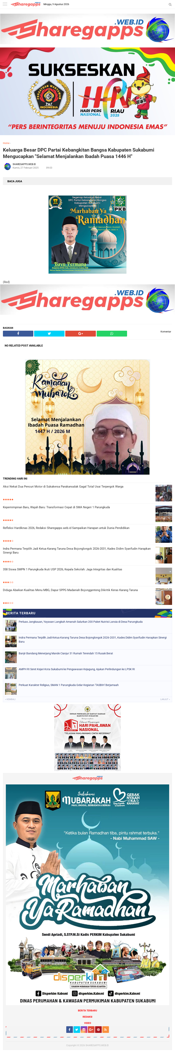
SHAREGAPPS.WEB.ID (97, 1045)
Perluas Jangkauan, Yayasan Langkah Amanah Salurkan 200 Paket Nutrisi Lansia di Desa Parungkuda (81, 621)
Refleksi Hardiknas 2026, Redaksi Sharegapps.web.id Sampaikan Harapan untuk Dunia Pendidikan (66, 528)
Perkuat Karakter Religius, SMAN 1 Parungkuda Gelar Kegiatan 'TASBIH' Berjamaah (69, 685)
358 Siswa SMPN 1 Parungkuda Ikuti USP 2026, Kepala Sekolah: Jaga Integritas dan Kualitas (62, 569)
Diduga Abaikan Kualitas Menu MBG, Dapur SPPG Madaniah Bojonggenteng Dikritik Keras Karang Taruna (70, 590)
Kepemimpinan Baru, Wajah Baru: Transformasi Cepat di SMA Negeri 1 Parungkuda (56, 507)
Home (6, 143)
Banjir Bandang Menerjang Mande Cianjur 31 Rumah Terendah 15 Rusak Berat (66, 653)
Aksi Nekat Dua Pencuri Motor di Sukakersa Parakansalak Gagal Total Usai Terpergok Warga (63, 486)
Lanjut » (165, 699)
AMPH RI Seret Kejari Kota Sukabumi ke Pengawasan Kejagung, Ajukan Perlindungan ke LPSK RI (77, 669)
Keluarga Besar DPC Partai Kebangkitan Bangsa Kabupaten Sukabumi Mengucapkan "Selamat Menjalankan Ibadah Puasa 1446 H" (78, 153)
